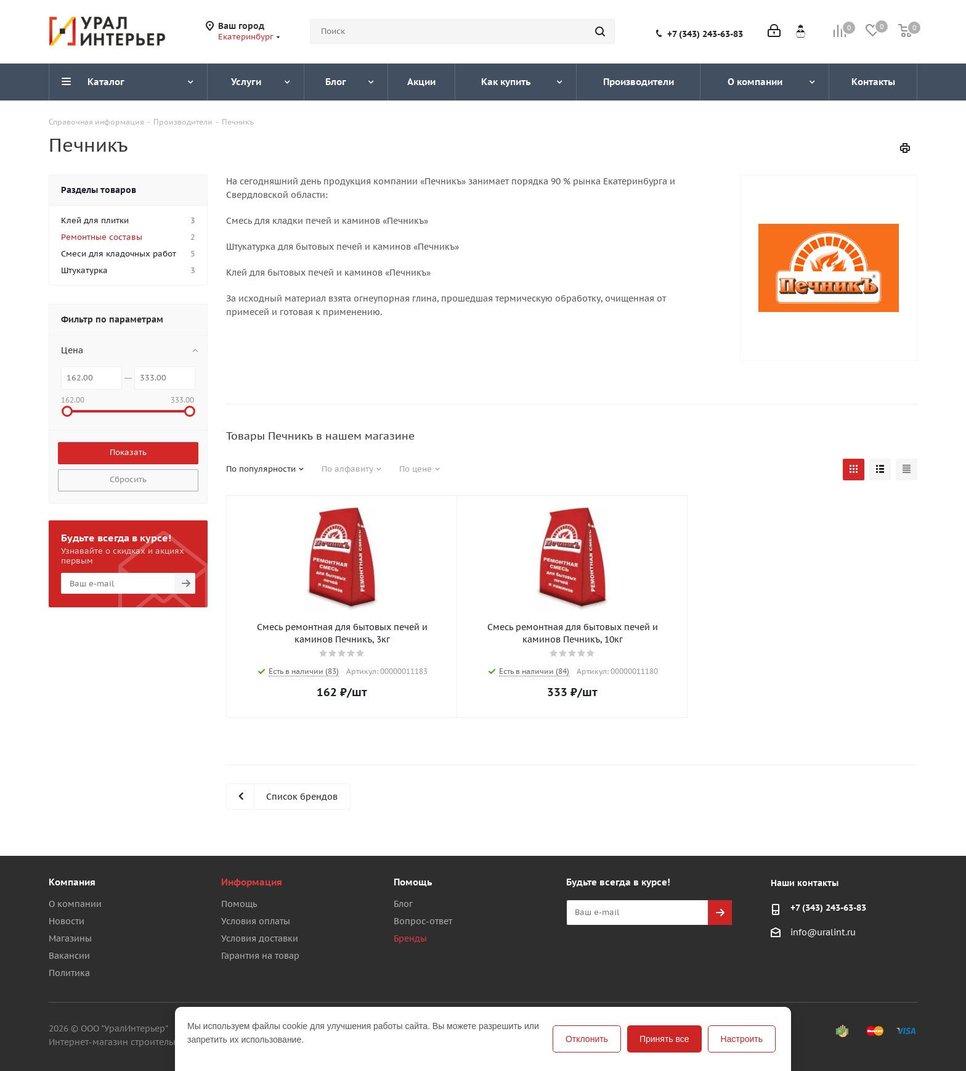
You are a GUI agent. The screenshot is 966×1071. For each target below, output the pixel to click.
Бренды (410, 938)
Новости (66, 921)
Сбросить (128, 479)
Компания (72, 882)
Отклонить (587, 1039)
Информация (251, 882)
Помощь (239, 903)
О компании (75, 903)
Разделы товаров (98, 189)
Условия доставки (259, 938)
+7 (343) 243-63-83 (705, 33)
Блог (403, 903)
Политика (69, 973)
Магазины (70, 938)
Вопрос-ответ (423, 921)
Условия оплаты (255, 921)
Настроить (742, 1039)
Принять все (664, 1039)
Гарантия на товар (260, 955)
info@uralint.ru (823, 932)
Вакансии (69, 955)
